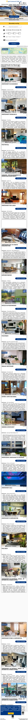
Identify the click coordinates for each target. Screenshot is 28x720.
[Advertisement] (14, 607)
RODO (2, 711)
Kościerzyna (4, 70)
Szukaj (14, 43)
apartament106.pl (14, 1)
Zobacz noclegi (21, 87)
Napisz (27, 719)
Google (19, 706)
